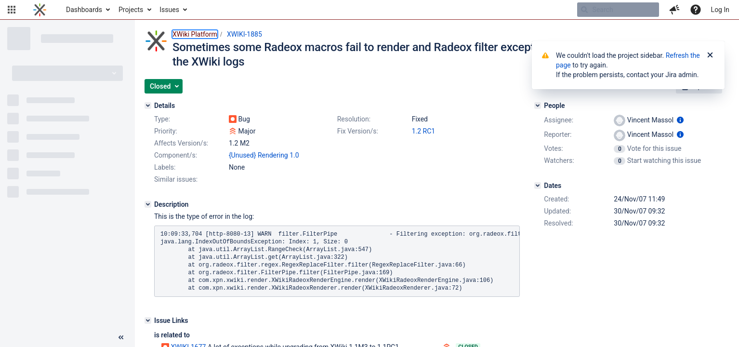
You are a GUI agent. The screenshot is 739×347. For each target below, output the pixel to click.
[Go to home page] (40, 9)
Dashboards (84, 9)
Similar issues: (176, 179)
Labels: (164, 167)
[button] (11, 9)
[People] (537, 105)
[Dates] (537, 185)
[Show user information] (680, 120)
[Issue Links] (148, 320)
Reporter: (557, 134)
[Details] (148, 105)
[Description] (148, 204)
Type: (162, 119)
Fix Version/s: (357, 131)
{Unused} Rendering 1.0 (264, 155)
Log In (720, 9)
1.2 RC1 (423, 131)
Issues (169, 9)
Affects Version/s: (181, 143)
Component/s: (175, 155)
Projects (131, 9)
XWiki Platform (194, 34)
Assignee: (558, 120)
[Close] (710, 55)
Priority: (165, 131)
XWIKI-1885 (244, 34)
